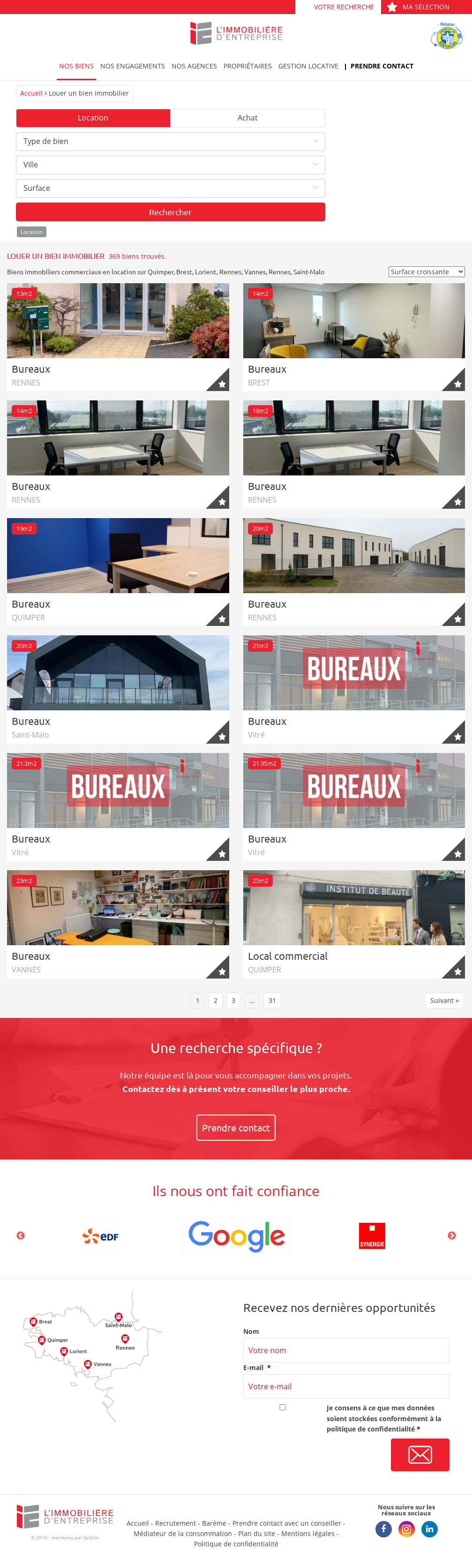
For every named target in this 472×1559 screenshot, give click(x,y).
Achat (248, 118)
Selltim (91, 1537)
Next (452, 1236)
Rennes (230, 271)
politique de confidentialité (371, 1428)
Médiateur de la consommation (183, 1533)
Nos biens (76, 65)
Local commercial (288, 955)
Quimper (160, 271)
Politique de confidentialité (236, 1543)
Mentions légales (308, 1533)
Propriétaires (248, 65)
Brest (184, 271)
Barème (214, 1523)
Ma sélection (418, 7)
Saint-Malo (308, 271)
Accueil (31, 93)
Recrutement (175, 1523)
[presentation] (314, 1455)
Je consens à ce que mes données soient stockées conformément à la (384, 1418)
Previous (20, 1236)
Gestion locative (308, 65)
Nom (251, 1331)
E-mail (257, 1367)
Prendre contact (382, 65)
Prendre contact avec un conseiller (286, 1523)
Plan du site (256, 1533)
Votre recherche (344, 6)
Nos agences (194, 65)
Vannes (255, 271)
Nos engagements (132, 65)
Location (93, 118)
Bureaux (31, 368)
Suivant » (444, 1000)
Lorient (206, 271)
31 (272, 1000)
